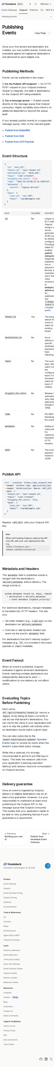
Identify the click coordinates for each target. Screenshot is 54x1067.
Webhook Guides (10, 982)
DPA (5, 1035)
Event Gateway (9, 10)
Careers (10, 997)
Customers (8, 1006)
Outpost (23, 10)
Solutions (7, 902)
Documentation (10, 907)
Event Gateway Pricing (12, 893)
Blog (5, 1002)
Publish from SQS (14, 136)
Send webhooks (10, 955)
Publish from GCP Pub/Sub (19, 141)
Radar (5, 926)
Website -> (45, 4)
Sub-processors (10, 1040)
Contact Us (8, 1011)
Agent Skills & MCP (11, 935)
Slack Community (10, 1016)
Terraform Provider (11, 940)
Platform (34, 10)
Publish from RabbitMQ (17, 130)
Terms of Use (9, 1026)
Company (7, 993)
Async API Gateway (11, 964)
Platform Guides (10, 978)
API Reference (9, 931)
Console (7, 922)
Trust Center (8, 1044)
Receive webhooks (11, 950)
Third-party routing (11, 959)
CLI (42, 10)
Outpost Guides (10, 973)
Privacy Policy (9, 1030)
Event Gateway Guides (13, 969)
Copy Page (40, 33)
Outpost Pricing (10, 897)
